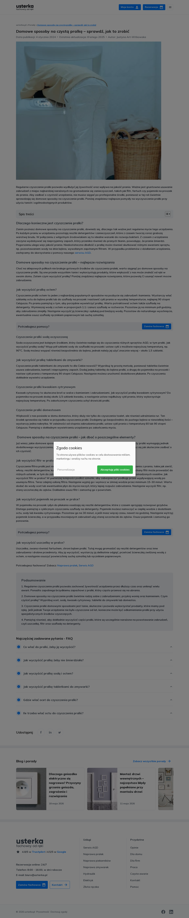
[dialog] (94, 459)
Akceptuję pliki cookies (115, 469)
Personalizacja (66, 469)
